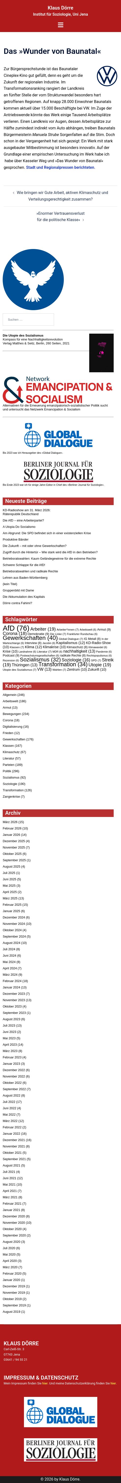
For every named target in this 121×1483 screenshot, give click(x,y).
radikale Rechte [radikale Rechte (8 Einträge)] (73, 655)
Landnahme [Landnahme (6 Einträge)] (27, 651)
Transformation (13, 790)
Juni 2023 (9, 1032)
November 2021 (14, 1146)
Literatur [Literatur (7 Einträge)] (44, 651)
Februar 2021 (12, 1203)
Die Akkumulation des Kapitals (24, 597)
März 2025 (10, 898)
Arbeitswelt (10, 701)
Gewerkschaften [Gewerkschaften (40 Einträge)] (30, 637)
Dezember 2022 (14, 1070)
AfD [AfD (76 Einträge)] (16, 628)
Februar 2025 (12, 904)
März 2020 (10, 1267)
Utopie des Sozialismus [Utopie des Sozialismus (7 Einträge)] (19, 669)
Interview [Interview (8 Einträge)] (33, 643)
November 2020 (14, 1222)
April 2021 (10, 1191)
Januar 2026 (11, 835)
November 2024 (14, 924)
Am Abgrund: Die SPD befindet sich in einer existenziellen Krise (47, 533)
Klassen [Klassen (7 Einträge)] (17, 647)
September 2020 (14, 1235)
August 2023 (11, 1019)
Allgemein (9, 695)
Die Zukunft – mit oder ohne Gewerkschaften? (34, 546)
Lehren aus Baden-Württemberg (25, 577)
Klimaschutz (11, 752)
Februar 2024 (12, 981)
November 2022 (14, 1076)
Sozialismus (11, 777)
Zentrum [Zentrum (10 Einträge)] (77, 669)
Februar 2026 (12, 828)
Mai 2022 (9, 1114)
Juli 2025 (9, 873)
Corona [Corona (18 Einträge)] (15, 633)
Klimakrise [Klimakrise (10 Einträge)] (54, 647)
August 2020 (11, 1242)
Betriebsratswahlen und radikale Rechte (30, 571)
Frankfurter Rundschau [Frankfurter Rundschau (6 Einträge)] (82, 634)
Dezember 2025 (14, 841)
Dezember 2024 (14, 917)
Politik (7, 771)
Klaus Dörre (60, 8)
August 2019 (11, 1311)
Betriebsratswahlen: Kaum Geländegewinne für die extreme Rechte (49, 558)
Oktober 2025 (12, 854)
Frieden (8, 733)
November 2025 (14, 847)
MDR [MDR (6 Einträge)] (57, 651)
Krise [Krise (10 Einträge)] (10, 651)
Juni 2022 (9, 1108)
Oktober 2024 (12, 930)
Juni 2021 (9, 1178)
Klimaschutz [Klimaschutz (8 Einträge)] (77, 647)
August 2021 (11, 1165)
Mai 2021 (9, 1184)
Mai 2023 (9, 1038)
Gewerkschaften (14, 739)
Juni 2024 (9, 955)
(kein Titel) (10, 584)
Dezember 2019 (14, 1286)
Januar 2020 (11, 1280)
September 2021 (14, 1159)
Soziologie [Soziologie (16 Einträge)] (76, 659)
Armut (7, 707)
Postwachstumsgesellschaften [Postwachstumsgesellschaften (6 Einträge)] (39, 655)
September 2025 (14, 860)
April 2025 (10, 892)
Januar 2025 (11, 911)
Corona (8, 720)
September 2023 (14, 1013)
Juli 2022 (9, 1102)
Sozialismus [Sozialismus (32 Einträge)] (40, 659)
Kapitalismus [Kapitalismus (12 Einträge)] (70, 643)
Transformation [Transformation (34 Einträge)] (63, 664)
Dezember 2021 (14, 1140)
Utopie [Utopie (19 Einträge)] (99, 664)
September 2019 (14, 1305)
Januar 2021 (11, 1210)
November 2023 (14, 1000)
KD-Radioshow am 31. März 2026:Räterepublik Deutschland (27, 512)
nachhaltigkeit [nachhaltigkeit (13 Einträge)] (79, 651)
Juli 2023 (9, 1025)
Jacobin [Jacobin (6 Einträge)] (49, 643)
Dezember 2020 (14, 1216)
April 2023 (10, 1044)
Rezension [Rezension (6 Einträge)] (11, 660)
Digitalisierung (12, 726)
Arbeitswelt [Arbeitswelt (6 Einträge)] (88, 629)
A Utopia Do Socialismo (19, 527)
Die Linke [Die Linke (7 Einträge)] (58, 634)
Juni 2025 (9, 879)
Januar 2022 (11, 1133)
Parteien (8, 765)
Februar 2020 (12, 1273)
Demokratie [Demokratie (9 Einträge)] (38, 634)
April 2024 (10, 968)
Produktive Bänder (15, 539)
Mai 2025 (9, 885)
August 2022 (11, 1095)
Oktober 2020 (12, 1229)
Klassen (8, 745)
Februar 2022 (12, 1127)
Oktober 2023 (12, 1006)
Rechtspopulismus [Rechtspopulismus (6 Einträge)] (99, 655)
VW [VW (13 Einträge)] (44, 669)
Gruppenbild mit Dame (18, 590)
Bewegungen (12, 714)
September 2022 (14, 1089)
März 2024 (10, 974)
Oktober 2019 (12, 1299)
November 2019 (14, 1292)
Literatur (8, 758)
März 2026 (10, 822)
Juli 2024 (9, 949)
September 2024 (14, 936)
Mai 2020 (9, 1254)
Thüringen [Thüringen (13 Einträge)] (24, 665)
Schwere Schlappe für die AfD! (24, 565)
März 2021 (10, 1197)
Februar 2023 (12, 1057)
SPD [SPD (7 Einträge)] (96, 660)
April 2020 (10, 1261)
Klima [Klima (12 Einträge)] (33, 647)
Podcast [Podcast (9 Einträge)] (11, 655)
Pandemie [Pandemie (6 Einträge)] (104, 651)
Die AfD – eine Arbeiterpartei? (23, 520)
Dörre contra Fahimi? (17, 603)
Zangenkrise (11, 796)
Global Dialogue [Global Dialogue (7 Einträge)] (71, 638)
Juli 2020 (9, 1248)
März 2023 (10, 1051)
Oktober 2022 (12, 1083)
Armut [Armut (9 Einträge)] (104, 629)
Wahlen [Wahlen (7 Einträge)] (59, 669)
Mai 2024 (9, 962)
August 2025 (11, 866)
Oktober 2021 (12, 1153)
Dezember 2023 (14, 994)
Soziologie (10, 784)
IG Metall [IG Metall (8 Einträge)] (92, 639)
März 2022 (10, 1121)
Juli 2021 (9, 1172)
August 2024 (11, 943)
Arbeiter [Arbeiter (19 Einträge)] (43, 629)
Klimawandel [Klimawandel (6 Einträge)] (97, 647)
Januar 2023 (11, 1063)
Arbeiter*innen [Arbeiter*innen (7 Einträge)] (68, 629)
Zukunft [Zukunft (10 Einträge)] (97, 669)
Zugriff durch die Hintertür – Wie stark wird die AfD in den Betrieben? (50, 552)
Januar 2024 (11, 987)
